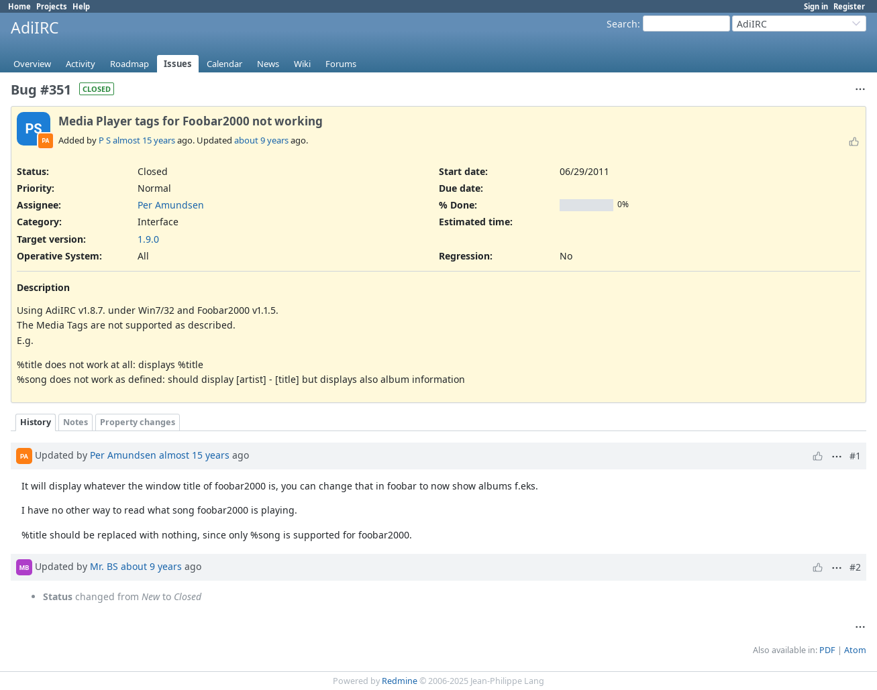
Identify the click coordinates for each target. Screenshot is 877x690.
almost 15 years (144, 140)
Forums (340, 64)
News (268, 64)
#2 (855, 567)
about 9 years (261, 140)
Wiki (302, 64)
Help (81, 6)
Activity (80, 64)
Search (622, 23)
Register (849, 6)
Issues (178, 64)
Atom (855, 650)
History (35, 422)
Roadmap (129, 64)
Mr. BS (104, 566)
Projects (51, 6)
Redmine (399, 681)
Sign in (816, 6)
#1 (855, 455)
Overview (32, 64)
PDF (827, 650)
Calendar (224, 64)
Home (19, 6)
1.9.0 (148, 239)
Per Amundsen (171, 204)
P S (105, 140)
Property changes (137, 422)
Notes (75, 422)
